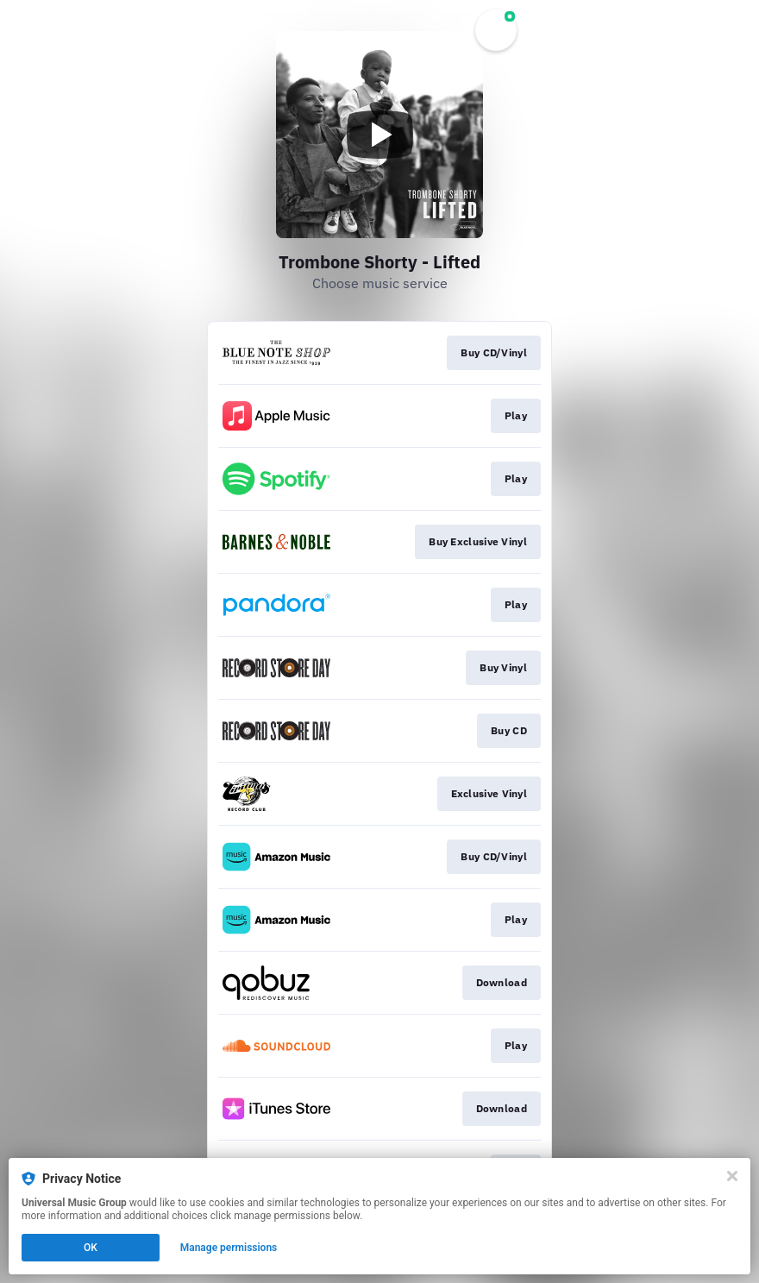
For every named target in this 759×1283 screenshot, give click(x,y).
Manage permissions (229, 1248)
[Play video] (379, 134)
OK (90, 1248)
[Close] (732, 1176)
